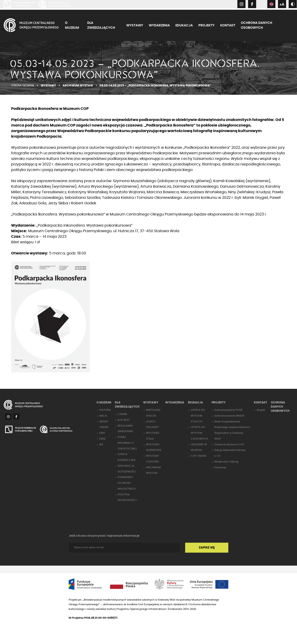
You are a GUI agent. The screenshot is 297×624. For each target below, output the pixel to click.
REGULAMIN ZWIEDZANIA (125, 428)
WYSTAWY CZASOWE (152, 459)
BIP (101, 444)
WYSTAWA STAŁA (152, 436)
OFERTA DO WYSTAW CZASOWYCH (199, 433)
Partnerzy (220, 467)
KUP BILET (124, 420)
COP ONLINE (198, 456)
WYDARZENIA (159, 25)
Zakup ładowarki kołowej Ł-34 (229, 453)
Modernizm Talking (226, 461)
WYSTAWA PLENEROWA (153, 447)
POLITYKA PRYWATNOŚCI (127, 497)
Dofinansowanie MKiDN (229, 416)
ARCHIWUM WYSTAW (78, 85)
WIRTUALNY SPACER (153, 413)
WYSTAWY (134, 25)
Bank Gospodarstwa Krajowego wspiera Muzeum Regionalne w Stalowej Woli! (232, 430)
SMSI (102, 438)
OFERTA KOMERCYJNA (127, 457)
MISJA (103, 416)
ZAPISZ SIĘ (207, 547)
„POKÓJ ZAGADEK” (152, 424)
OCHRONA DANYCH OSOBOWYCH (256, 25)
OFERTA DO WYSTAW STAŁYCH (198, 416)
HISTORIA (105, 410)
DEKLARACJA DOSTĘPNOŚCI (127, 469)
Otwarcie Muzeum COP (229, 444)
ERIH (102, 433)
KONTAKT (227, 25)
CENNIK (122, 414)
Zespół (261, 410)
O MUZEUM (72, 25)
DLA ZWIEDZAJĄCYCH (101, 25)
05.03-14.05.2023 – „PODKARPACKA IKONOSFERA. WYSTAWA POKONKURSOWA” (155, 85)
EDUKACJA (184, 25)
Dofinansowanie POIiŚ (228, 410)
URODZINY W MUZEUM (199, 447)
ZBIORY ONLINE (103, 424)
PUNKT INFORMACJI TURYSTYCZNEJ (127, 443)
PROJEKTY (206, 25)
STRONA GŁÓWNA (23, 85)
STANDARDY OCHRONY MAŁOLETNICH (127, 483)
